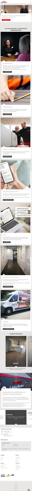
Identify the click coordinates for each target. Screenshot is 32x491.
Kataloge (17, 469)
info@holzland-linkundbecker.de (8, 435)
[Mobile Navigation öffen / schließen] (30, 2)
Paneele (2, 458)
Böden (2, 457)
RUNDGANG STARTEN (8, 286)
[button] (30, 10)
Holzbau (2, 466)
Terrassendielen (18, 457)
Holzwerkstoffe (3, 465)
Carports (17, 459)
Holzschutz (17, 461)
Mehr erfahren (8, 71)
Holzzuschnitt (17, 465)
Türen (1, 459)
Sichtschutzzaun (18, 458)
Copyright (16, 485)
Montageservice (18, 466)
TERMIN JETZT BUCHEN (8, 199)
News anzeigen (6, 242)
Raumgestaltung (18, 467)
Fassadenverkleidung (4, 467)
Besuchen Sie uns (6, 19)
